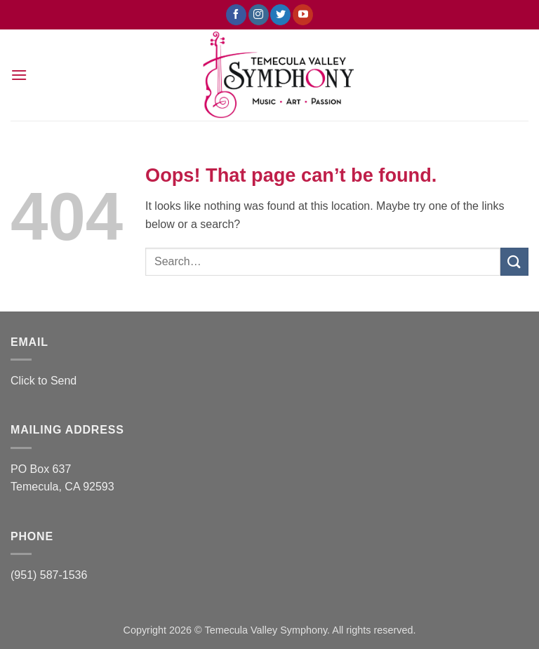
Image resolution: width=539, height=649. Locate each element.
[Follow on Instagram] (258, 14)
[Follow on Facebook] (236, 14)
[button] (19, 75)
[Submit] (514, 261)
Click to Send (43, 381)
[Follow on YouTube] (303, 14)
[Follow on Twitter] (280, 14)
